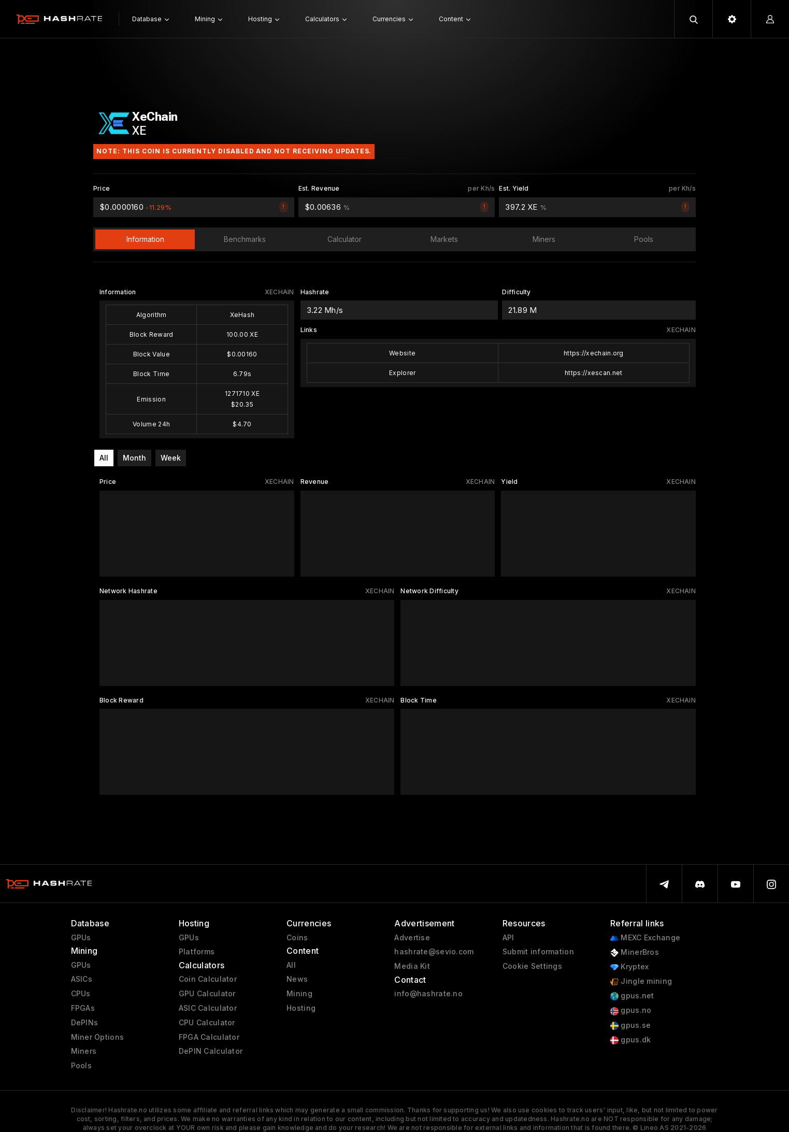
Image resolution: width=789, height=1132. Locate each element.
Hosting (300, 1008)
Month (134, 457)
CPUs (81, 994)
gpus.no (630, 1010)
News (297, 979)
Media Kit (412, 966)
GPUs (81, 938)
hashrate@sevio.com (434, 952)
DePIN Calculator (210, 1051)
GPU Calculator (207, 994)
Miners (84, 1051)
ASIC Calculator (208, 1008)
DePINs (84, 1023)
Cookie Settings (532, 966)
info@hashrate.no (428, 994)
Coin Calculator (208, 979)
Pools (81, 1066)
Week (171, 457)
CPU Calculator (207, 1023)
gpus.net (632, 996)
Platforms (197, 952)
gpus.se (630, 1025)
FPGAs (83, 1008)
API (508, 938)
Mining (299, 994)
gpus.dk (630, 1040)
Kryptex (629, 967)
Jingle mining (641, 981)
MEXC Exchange (645, 938)
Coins (297, 938)
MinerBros (634, 952)
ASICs (81, 979)
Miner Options (97, 1037)
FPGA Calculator (209, 1037)
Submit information (538, 952)
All (103, 457)
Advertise (412, 938)
